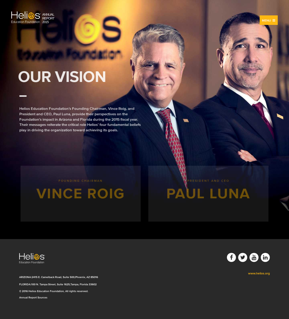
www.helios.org (259, 273)
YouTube (254, 257)
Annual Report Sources (33, 297)
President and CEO (208, 193)
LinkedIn (265, 257)
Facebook (231, 257)
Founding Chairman (80, 193)
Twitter (242, 257)
